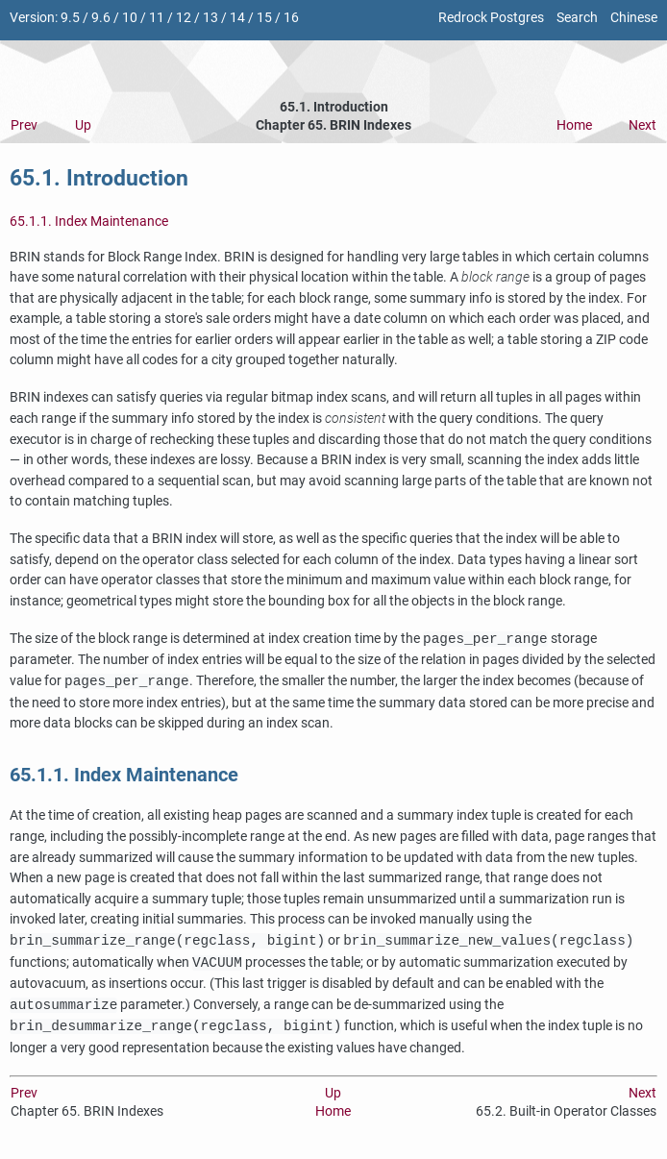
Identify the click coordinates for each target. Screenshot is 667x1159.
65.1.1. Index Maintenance (89, 221)
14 (237, 18)
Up (83, 125)
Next (642, 125)
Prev (24, 125)
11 (156, 18)
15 (264, 18)
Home (574, 125)
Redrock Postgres (491, 18)
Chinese (633, 18)
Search (577, 18)
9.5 (70, 18)
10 (129, 18)
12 (183, 18)
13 (210, 18)
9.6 (101, 18)
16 (291, 18)
